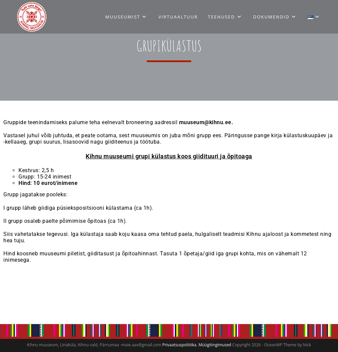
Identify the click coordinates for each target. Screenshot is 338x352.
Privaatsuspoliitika (179, 345)
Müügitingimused (215, 345)
